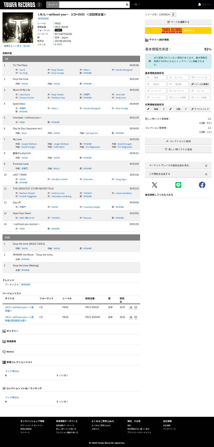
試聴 (178, 108)
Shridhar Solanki (60, 179)
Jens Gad (120, 94)
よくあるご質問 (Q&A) (101, 425)
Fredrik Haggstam (28, 196)
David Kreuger (125, 143)
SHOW (25, 83)
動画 (155, 108)
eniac (24, 133)
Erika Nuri (88, 179)
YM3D (22, 122)
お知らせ (95, 428)
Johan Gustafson (124, 193)
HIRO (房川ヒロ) (27, 217)
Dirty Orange (58, 72)
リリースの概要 (200, 84)
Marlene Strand (27, 193)
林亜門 (87, 94)
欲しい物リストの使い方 (66, 428)
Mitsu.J (87, 69)
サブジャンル (200, 108)
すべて (51, 4)
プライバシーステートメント (139, 432)
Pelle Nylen (59, 146)
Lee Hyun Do (92, 133)
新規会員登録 (25, 428)
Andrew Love (58, 193)
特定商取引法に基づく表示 (138, 428)
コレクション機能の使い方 (67, 432)
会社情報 (166, 425)
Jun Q (22, 69)
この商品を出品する (178, 173)
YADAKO (88, 193)
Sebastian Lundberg (61, 196)
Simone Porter (27, 97)
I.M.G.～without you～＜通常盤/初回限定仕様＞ (19, 318)
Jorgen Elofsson (29, 143)
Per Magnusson (93, 146)
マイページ (25, 432)
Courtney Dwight (92, 206)
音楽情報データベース (65, 425)
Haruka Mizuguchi (124, 69)
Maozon (87, 217)
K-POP (58, 44)
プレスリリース (169, 428)
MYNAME (43, 18)
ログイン (206, 4)
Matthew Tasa (58, 97)
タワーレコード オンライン (31, 425)
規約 (129, 425)
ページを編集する (178, 22)
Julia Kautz (25, 94)
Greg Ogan (121, 179)
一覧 (135, 4)
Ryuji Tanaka (58, 69)
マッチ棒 (10, 371)
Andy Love (121, 97)
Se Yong (23, 72)
